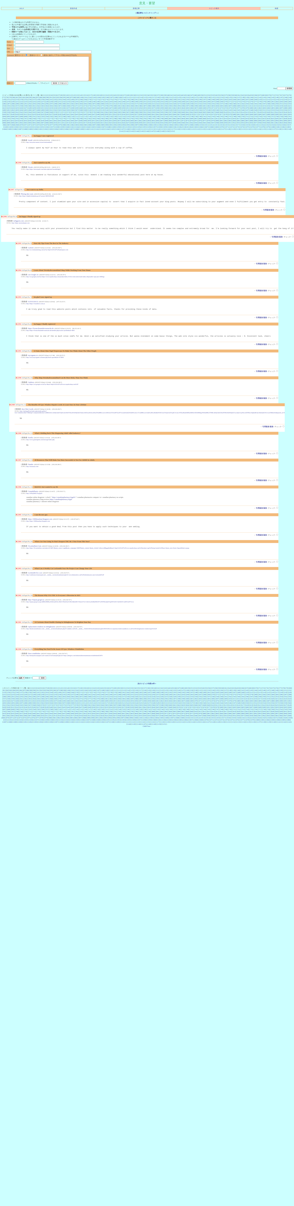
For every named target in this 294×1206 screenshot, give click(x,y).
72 (276, 100)
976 (47, 130)
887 (247, 125)
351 (281, 108)
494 (21, 115)
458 (157, 113)
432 (46, 113)
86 (34, 102)
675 (213, 119)
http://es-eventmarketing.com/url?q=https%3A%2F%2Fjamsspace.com (47, 256)
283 (281, 106)
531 (179, 115)
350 (277, 108)
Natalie (30, 474)
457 (153, 113)
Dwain (30, 172)
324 (166, 108)
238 (89, 106)
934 (157, 127)
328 (183, 108)
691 (281, 119)
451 (128, 113)
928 (132, 127)
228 (46, 106)
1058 (160, 132)
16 (87, 100)
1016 (232, 130)
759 (281, 121)
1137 (274, 134)
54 (215, 100)
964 (285, 127)
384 (132, 111)
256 (166, 106)
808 (200, 123)
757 (272, 121)
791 (128, 123)
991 (111, 130)
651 (111, 119)
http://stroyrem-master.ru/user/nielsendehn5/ (39, 147)
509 (85, 115)
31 (138, 100)
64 (249, 100)
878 (209, 125)
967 (9, 130)
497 (34, 115)
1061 (175, 132)
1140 (289, 134)
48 (195, 100)
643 (76, 119)
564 (30, 117)
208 (251, 104)
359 (25, 111)
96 (68, 102)
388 (149, 111)
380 (115, 111)
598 (174, 117)
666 (174, 119)
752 (251, 121)
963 (281, 127)
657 (136, 119)
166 (72, 104)
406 (226, 111)
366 (55, 111)
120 (166, 102)
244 (115, 106)
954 (242, 127)
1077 (257, 132)
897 (289, 125)
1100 (87, 134)
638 (55, 119)
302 (72, 108)
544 (234, 115)
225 (34, 106)
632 (29, 119)
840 (46, 125)
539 (213, 115)
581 (102, 117)
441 (85, 113)
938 (174, 127)
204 (234, 104)
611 (230, 117)
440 (81, 113)
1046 (98, 132)
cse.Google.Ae (33, 281)
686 (260, 119)
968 (13, 130)
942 (191, 127)
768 (30, 123)
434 (55, 113)
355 (8, 111)
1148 (157, 136)
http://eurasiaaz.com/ (32, 476)
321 (153, 108)
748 (234, 121)
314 (123, 108)
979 (60, 130)
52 (209, 100)
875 (196, 125)
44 (182, 100)
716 (98, 121)
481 (255, 113)
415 (264, 111)
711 (76, 121)
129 (204, 102)
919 (93, 127)
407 (230, 111)
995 (128, 130)
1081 (278, 132)
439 (76, 113)
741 (204, 121)
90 (47, 102)
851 (93, 125)
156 (30, 104)
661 (153, 119)
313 (119, 108)
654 (123, 119)
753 (255, 121)
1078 (263, 132)
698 (21, 121)
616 (251, 117)
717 (102, 121)
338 (225, 108)
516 (115, 115)
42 (175, 100)
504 (64, 115)
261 (187, 106)
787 (111, 123)
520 (132, 115)
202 (226, 104)
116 (149, 102)
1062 (180, 132)
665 (170, 119)
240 (98, 106)
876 (200, 125)
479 (247, 113)
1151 (172, 136)
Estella (30, 447)
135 (230, 102)
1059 (165, 132)
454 (140, 113)
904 (30, 127)
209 (255, 104)
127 (196, 102)
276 (251, 106)
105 (103, 102)
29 (131, 100)
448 (115, 113)
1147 (152, 136)
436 (64, 113)
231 (59, 106)
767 (25, 123)
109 (120, 102)
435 (59, 113)
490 (4, 115)
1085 (10, 134)
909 (51, 127)
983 (77, 130)
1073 (237, 132)
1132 (248, 134)
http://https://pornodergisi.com (20, 229)
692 (285, 119)
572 (64, 117)
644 (81, 119)
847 (76, 125)
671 (196, 119)
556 (285, 115)
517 (119, 115)
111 (128, 102)
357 (17, 111)
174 (106, 104)
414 (260, 111)
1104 (107, 134)
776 (64, 123)
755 (264, 121)
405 (221, 111)
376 (98, 111)
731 (162, 121)
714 (89, 121)
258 (174, 106)
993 (119, 130)
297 (51, 108)
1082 (283, 132)
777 (68, 123)
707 (59, 121)
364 (47, 111)
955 (247, 127)
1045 (93, 132)
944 (200, 127)
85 (30, 102)
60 (236, 100)
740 (200, 121)
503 (59, 115)
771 (42, 123)
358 (21, 111)
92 (54, 102)
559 (8, 117)
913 (68, 127)
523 (144, 115)
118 (158, 102)
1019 (247, 130)
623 (281, 117)
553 (272, 115)
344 (251, 108)
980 (64, 130)
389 (153, 111)
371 (76, 111)
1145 (142, 136)
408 (234, 111)
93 (58, 102)
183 (145, 104)
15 (84, 100)
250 (140, 106)
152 (13, 104)
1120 (188, 134)
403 (213, 111)
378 (106, 111)
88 (41, 102)
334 (208, 108)
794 (140, 123)
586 (123, 117)
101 (86, 102)
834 (21, 125)
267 (213, 106)
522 (140, 115)
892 (268, 125)
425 (17, 113)
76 (290, 100)
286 (4, 108)
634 (38, 119)
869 (170, 125)
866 (157, 125)
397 (187, 111)
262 (191, 106)
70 (270, 100)
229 (51, 106)
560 (13, 117)
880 (217, 125)
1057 (154, 132)
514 (106, 115)
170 (89, 104)
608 (217, 117)
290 (21, 108)
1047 (103, 132)
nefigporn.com (18, 227)
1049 (113, 132)
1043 (83, 132)
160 (47, 104)
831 (8, 125)
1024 (273, 130)
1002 (160, 130)
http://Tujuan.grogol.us (36, 611)
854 (106, 125)
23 (111, 100)
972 (30, 130)
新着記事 (136, 8)
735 (179, 121)
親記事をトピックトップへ (147, 13)
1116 (167, 134)
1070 (221, 132)
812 (217, 123)
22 (107, 100)
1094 (56, 134)
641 (68, 119)
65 (253, 100)
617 (255, 117)
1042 (77, 132)
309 (102, 108)
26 (121, 100)
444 (98, 113)
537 (204, 115)
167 (76, 104)
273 (238, 106)
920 (98, 127)
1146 (147, 136)
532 (183, 115)
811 (213, 123)
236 (81, 106)
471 (213, 113)
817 (238, 123)
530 (174, 115)
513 (102, 115)
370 (72, 111)
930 (140, 127)
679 (230, 119)
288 (13, 108)
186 (157, 104)
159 (42, 104)
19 (97, 100)
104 (99, 102)
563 (25, 117)
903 (25, 127)
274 (242, 106)
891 (264, 125)
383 (128, 111)
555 (281, 115)
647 (93, 119)
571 (59, 117)
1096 (66, 134)
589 (136, 117)
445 (102, 113)
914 (72, 127)
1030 (16, 132)
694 (4, 121)
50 (202, 100)
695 (8, 121)
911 (59, 127)
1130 (238, 134)
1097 (71, 134)
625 (289, 117)
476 (234, 113)
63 (246, 100)
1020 (253, 130)
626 (4, 119)
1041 (72, 132)
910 (55, 127)
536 (200, 115)
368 (64, 111)
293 (34, 108)
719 (110, 121)
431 (42, 113)
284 (285, 106)
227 (42, 106)
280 (268, 106)
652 (115, 119)
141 (255, 102)
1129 (233, 134)
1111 (142, 134)
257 (170, 106)
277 (255, 106)
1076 (252, 132)
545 (238, 115)
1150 (167, 136)
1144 (137, 136)
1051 (124, 132)
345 (255, 108)
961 (272, 127)
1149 (162, 136)
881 (221, 125)
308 (98, 108)
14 (80, 100)
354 (4, 111)
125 (187, 102)
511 (93, 115)
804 (183, 123)
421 (289, 111)
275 (247, 106)
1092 (46, 134)
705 (51, 121)
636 (46, 119)
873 (187, 125)
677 (221, 119)
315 (127, 108)
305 (85, 108)
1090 (35, 134)
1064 (191, 132)
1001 (155, 130)
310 (106, 108)
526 (157, 115)
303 (76, 108)
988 (98, 130)
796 (149, 123)
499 (42, 115)
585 (119, 117)
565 (34, 117)
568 (47, 117)
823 (264, 123)
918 (89, 127)
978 (56, 130)
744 (217, 121)
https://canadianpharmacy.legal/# (63, 507)
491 (8, 115)
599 (179, 117)
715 (93, 121)
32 (141, 100)
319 (144, 108)
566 (38, 117)
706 (55, 121)
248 (132, 106)
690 (277, 119)
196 (200, 104)
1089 (30, 134)
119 (162, 102)
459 (162, 113)
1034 (36, 132)
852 (98, 125)
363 (42, 111)
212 (268, 104)
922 (106, 127)
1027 (289, 130)
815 (230, 123)
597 (170, 117)
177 (119, 104)
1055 (144, 132)
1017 (237, 130)
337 (221, 108)
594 (157, 117)
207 (247, 104)
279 (264, 106)
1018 (242, 130)
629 (17, 119)
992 (115, 130)
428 (29, 113)
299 (59, 108)
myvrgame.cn (33, 363)
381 (119, 111)
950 (225, 127)
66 (256, 100)
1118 (177, 134)
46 (188, 100)
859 (128, 125)
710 (72, 121)
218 (4, 106)
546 (242, 115)
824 (268, 123)
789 (119, 123)
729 (153, 121)
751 (247, 121)
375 (93, 111)
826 (277, 123)
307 (93, 108)
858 (123, 125)
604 (200, 117)
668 (183, 119)
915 (76, 127)
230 (55, 106)
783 (93, 123)
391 (162, 111)
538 (208, 115)
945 (204, 127)
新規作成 (73, 8)
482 (260, 113)
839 (42, 125)
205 (238, 104)
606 (209, 117)
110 (124, 102)
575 (76, 117)
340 (234, 108)
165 (68, 104)
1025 (278, 130)
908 (47, 127)
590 (140, 117)
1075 (247, 132)
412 (251, 111)
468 (200, 113)
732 (166, 121)
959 (264, 127)
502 (55, 115)
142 (260, 102)
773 (51, 123)
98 (75, 102)
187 (162, 104)
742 (208, 121)
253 (153, 106)
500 (47, 115)
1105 (112, 134)
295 (42, 108)
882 (226, 125)
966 (4, 130)
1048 (108, 132)
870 (174, 125)
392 (166, 111)
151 (8, 104)
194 (191, 104)
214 (277, 104)
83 (24, 102)
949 (221, 127)
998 (141, 130)
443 (93, 113)
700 (30, 121)
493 (17, 115)
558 (4, 117)
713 (85, 121)
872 (183, 125)
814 (225, 123)
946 (208, 127)
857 (119, 125)
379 (111, 111)
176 (115, 104)
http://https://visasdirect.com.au (35, 311)
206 (243, 104)
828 (285, 123)
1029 (11, 132)
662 (157, 119)
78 (7, 102)
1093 (51, 134)
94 (61, 102)
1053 (134, 132)
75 (286, 100)
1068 (211, 132)
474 (226, 113)
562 (21, 117)
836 (29, 125)
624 (285, 117)
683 (247, 119)
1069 (216, 132)
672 (200, 119)
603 (196, 117)
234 (72, 106)
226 (38, 106)
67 (259, 100)
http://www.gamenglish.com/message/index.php (40, 448)
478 (242, 113)
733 (170, 121)
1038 (57, 132)
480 (251, 113)
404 (217, 111)
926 (123, 127)
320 (149, 108)
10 (67, 100)
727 (144, 121)
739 (196, 121)
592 (149, 117)
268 (217, 106)
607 (213, 117)
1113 (152, 134)
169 (85, 104)
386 (140, 111)
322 (157, 108)
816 (234, 123)
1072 (232, 132)
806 (191, 123)
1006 (181, 130)
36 (155, 100)
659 (144, 119)
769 (34, 123)
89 (44, 102)
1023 (268, 130)
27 (124, 100)
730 (157, 121)
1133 (254, 134)
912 (64, 127)
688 (268, 119)
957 (255, 127)
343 (247, 108)
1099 (82, 134)
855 (111, 125)
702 (38, 121)
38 (161, 100)
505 (68, 115)
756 (268, 121)
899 (8, 127)
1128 (228, 134)
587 (128, 117)
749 (238, 121)
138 (243, 102)
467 (196, 113)
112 (132, 102)
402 (209, 111)
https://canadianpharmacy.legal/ (61, 509)
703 (42, 121)
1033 (31, 132)
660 (149, 119)
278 (260, 106)
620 (268, 117)
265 (204, 106)
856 (115, 125)
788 (115, 123)
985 (85, 130)
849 (85, 125)
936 (166, 127)
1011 (206, 130)
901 (17, 127)
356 (13, 111)
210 (260, 104)
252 (149, 106)
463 (179, 113)
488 (285, 113)
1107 (122, 134)
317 (136, 108)
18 (94, 100)
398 (191, 111)
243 (111, 106)
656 (132, 119)
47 (192, 100)
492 (13, 115)
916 (81, 127)
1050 (118, 132)
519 (127, 115)
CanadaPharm (33, 501)
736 (183, 121)
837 (34, 125)
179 (128, 104)
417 (272, 111)
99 (78, 102)
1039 (62, 132)
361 (34, 111)
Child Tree (146, 738)
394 (174, 111)
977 (51, 130)
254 (157, 106)
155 (25, 104)
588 (132, 117)
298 (55, 108)
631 (25, 119)
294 (38, 108)
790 (123, 123)
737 (187, 121)
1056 (149, 132)
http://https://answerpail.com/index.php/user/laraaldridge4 (43, 174)
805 (187, 123)
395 (179, 111)
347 (264, 108)
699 (25, 121)
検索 (276, 8)
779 (76, 123)
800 (166, 123)
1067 (206, 132)
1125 (213, 134)
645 (85, 119)
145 (273, 102)
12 (74, 100)
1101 (92, 134)
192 (183, 104)
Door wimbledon (34, 665)
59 (232, 100)
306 (89, 108)
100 (82, 102)
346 (260, 108)
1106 (117, 134)
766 (21, 123)
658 (140, 119)
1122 (198, 134)
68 (263, 100)
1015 (227, 130)
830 (4, 125)
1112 (147, 134)
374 (89, 111)
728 (149, 121)
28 (128, 100)
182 (140, 104)
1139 (284, 134)
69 (266, 100)
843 (59, 125)
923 (110, 127)
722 (123, 121)
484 (268, 113)
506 (72, 115)
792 (132, 123)
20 (101, 100)
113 (137, 102)
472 (217, 113)
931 (144, 127)
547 (247, 115)
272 (234, 106)
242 (106, 106)
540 (217, 115)
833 (17, 125)
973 (34, 130)
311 (111, 108)
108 (116, 102)
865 (153, 125)
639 (59, 119)
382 (123, 111)
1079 (268, 132)
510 (89, 115)
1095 (61, 134)
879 (213, 125)
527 (162, 115)
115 (145, 102)
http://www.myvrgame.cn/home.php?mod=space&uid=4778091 (45, 365)
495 (25, 115)
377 (102, 111)
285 (289, 106)
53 (212, 100)
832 (13, 125)
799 (162, 123)
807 (196, 123)
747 (230, 121)
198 (209, 104)
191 (179, 104)
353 (289, 108)
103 (94, 102)
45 (185, 100)
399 (196, 111)
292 (30, 108)
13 (77, 100)
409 (238, 111)
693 (289, 119)
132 (217, 102)
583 (111, 117)
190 (174, 104)
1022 (263, 130)
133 (221, 102)
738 (191, 121)
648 (98, 119)
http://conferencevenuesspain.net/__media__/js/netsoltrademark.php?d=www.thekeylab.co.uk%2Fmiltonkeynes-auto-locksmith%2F (65, 585)
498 (38, 115)
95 (64, 102)
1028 (5, 132)
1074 (242, 132)
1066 (201, 132)
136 (234, 102)
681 (238, 119)
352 (285, 108)
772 (47, 123)
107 (111, 102)
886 (242, 125)
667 (179, 119)
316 (132, 108)
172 (98, 104)
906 (38, 127)
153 (17, 104)
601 (187, 117)
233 (68, 106)
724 (132, 121)
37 (158, 100)
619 (264, 117)
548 (251, 115)
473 (221, 113)
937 (170, 127)
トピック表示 (214, 8)
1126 (218, 134)
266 (209, 106)
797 (153, 123)
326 (174, 108)
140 (251, 102)
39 (165, 100)
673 (204, 119)
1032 (26, 132)
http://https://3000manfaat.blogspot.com (38, 531)
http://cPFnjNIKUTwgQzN (34, 503)
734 (174, 121)
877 (204, 125)
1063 (185, 132)
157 (34, 104)
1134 (259, 134)
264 (200, 106)
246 (123, 106)
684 (251, 119)
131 (213, 102)
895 (281, 125)
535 (196, 115)
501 (51, 115)
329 (187, 108)
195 (196, 104)
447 (111, 113)
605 (204, 117)
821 (255, 123)
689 (272, 119)
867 (162, 125)
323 (162, 108)
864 (149, 125)
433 (51, 113)
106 (107, 102)
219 (8, 106)
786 (106, 123)
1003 (165, 130)
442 (89, 113)
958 (260, 127)
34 (148, 100)
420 (285, 111)
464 (183, 113)
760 (285, 121)
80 (14, 102)
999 (145, 130)
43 (178, 100)
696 (13, 121)
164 (64, 104)
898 (4, 127)
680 (234, 119)
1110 (137, 134)
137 (238, 102)
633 (34, 119)
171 (93, 104)
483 (264, 113)
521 (136, 115)
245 (119, 106)
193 (187, 104)
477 (238, 113)
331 (196, 108)
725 (136, 121)
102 (90, 102)
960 (268, 127)
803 (179, 123)
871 (179, 125)
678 (226, 119)
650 (106, 119)
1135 (264, 134)
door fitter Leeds (27, 418)
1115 (162, 134)
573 (68, 117)
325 (170, 108)
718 (106, 121)
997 (137, 130)
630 (21, 119)
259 (179, 106)
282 (277, 106)
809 (204, 123)
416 (268, 111)
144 (268, 102)
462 (174, 113)
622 (277, 117)
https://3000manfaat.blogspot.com (40, 529)
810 (209, 123)
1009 (196, 130)
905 (34, 127)
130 (209, 102)
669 (187, 119)
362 (38, 111)
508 (81, 115)
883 (230, 125)
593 (153, 117)
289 (17, 108)
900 (13, 127)
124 (183, 102)
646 (89, 119)
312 (115, 108)
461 (170, 113)
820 (251, 123)
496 (30, 115)
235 (76, 106)
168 (81, 104)
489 (289, 113)
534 (191, 115)
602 (191, 117)
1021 (258, 130)
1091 (40, 134)
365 (51, 111)
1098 (77, 134)
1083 (288, 132)
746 (225, 121)
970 (21, 130)
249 (136, 106)
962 (277, 127)
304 (81, 108)
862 (140, 125)
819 (247, 123)
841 (51, 125)
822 (260, 123)
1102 (97, 134)
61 (239, 100)
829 (289, 123)
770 (38, 123)
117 (153, 102)
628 (13, 119)
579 (93, 117)
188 (166, 104)
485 (272, 113)
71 (273, 100)
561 (17, 117)
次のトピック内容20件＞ (147, 696)
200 (217, 104)
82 (20, 102)
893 (272, 125)
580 (98, 117)
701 (34, 121)
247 (128, 106)
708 (64, 121)
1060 (170, 132)
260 (183, 106)
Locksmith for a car (35, 583)
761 (289, 121)
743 (213, 121)
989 (102, 130)
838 (38, 125)
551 (264, 115)
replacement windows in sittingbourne (41, 638)
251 (144, 106)
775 (59, 123)
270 (226, 106)
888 (251, 125)
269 (221, 106)
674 (209, 119)
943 (196, 127)
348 (268, 108)
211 (264, 104)
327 (179, 108)
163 (59, 104)
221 (17, 106)
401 (204, 111)
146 (277, 102)
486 (277, 113)
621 (272, 117)
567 (42, 117)
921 (102, 127)
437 (68, 113)
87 (37, 102)
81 (17, 102)
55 (219, 100)
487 (281, 113)
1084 (4, 134)
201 (221, 104)
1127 (223, 134)
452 (132, 113)
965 (289, 127)
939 (179, 127)
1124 (208, 134)
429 (34, 113)
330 (191, 108)
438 (72, 113)
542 (225, 115)
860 (132, 125)
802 (174, 123)
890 (260, 125)
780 (81, 123)
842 (55, 125)
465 (187, 113)
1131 (243, 134)
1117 (172, 134)
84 (27, 102)
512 (98, 115)
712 (81, 121)
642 (72, 119)
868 (166, 125)
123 (179, 102)
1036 (47, 132)
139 (247, 102)
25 (117, 100)
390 (157, 111)
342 (242, 108)
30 (134, 100)
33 (144, 100)
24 (114, 100)
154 (21, 104)
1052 (129, 132)
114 (141, 102)
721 (119, 121)
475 (230, 113)
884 (234, 125)
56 (222, 100)
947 (213, 127)
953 (238, 127)
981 (68, 130)
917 (85, 127)
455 (144, 113)
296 (47, 108)
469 (204, 113)
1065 (196, 132)
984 (81, 130)
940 (183, 127)
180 (132, 104)
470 (209, 113)
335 (213, 108)
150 (4, 104)
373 (85, 111)
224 (29, 106)
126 (192, 102)
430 (38, 113)
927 (127, 127)
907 (42, 127)
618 (260, 117)
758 (277, 121)
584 (115, 117)
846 (72, 125)
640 (64, 119)
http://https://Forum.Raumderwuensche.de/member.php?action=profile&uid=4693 (50, 338)
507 (76, 115)
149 (290, 102)
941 (187, 127)
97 (71, 102)
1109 (132, 134)
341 (238, 108)
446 (106, 113)
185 (153, 104)
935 (162, 127)
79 (10, 102)
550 (260, 115)
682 (242, 119)
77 (3, 102)
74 (283, 100)
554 (277, 115)
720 (115, 121)
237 (85, 106)
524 (149, 115)
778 (72, 123)
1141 (121, 136)
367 (59, 111)
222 (21, 106)
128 (200, 102)
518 (123, 115)
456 (149, 113)
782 (89, 123)
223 (25, 106)
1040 (67, 132)
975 (43, 130)
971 (26, 130)
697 (17, 121)
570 (55, 117)
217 (289, 104)
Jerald (30, 145)
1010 (201, 130)
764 (13, 123)
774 (55, 123)
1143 (131, 136)
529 (170, 115)
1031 (21, 132)
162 (55, 104)
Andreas (31, 391)
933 (153, 127)
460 (166, 113)
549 (255, 115)
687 (264, 119)
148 (285, 102)
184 (149, 104)
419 (281, 111)
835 (25, 125)
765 (17, 123)
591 (145, 117)
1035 (41, 132)
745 (221, 121)
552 (268, 115)
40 (168, 100)
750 (242, 121)
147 (281, 102)
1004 (170, 130)
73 (280, 100)
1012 (211, 130)
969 (17, 130)
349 (272, 108)
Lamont (30, 254)
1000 (150, 130)
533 (187, 115)
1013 (217, 130)
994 (124, 130)
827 (281, 123)
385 (136, 111)
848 (81, 125)
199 (213, 104)
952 (234, 127)
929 (136, 127)
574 (72, 117)
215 (281, 104)
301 (68, 108)
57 (226, 100)
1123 (203, 134)
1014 (222, 130)
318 (140, 108)
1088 (25, 134)
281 (272, 106)
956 (251, 127)
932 (149, 127)
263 (196, 106)
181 (136, 104)
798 (157, 123)
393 (170, 111)
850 (89, 125)
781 (85, 123)
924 (115, 127)
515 (110, 115)
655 (128, 119)
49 (199, 100)
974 (39, 130)
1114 (157, 134)
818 (242, 123)
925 (119, 127)
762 (4, 123)
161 (51, 104)
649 (102, 119)
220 (13, 106)
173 (102, 104)
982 (73, 130)
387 (145, 111)
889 (255, 125)
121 (170, 102)
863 (144, 125)
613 (238, 117)
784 (98, 123)
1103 (102, 134)
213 (272, 104)
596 (166, 117)
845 (68, 125)
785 (102, 123)
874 (191, 125)
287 (8, 108)
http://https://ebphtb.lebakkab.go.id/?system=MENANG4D (36, 201)
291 (25, 108)
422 (4, 113)
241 (102, 106)
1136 (269, 134)
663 (162, 119)
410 (243, 111)
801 (170, 123)
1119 (182, 134)
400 (200, 111)
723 (127, 121)
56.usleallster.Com (34, 556)
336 (217, 108)
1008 (191, 130)
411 (247, 111)
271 (230, 106)
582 (106, 117)
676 (217, 119)
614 (242, 117)
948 (217, 127)
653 (119, 119)
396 (183, 111)
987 (94, 130)
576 (81, 117)
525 (153, 115)
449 (119, 113)
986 (90, 130)
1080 (273, 132)
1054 (139, 132)
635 (42, 119)
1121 (193, 134)
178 (123, 104)
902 (21, 127)
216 (285, 104)
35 (151, 100)
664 (166, 119)
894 (277, 125)
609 (221, 117)
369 (68, 111)
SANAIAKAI (33, 309)
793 (136, 123)
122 (175, 102)
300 (64, 108)
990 (107, 130)
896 (285, 125)
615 (247, 117)
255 (162, 106)
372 (81, 111)
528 (166, 115)
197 (204, 104)
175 (111, 104)
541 (221, 115)
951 (230, 127)
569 (51, 117)
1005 (176, 130)
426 (21, 113)
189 (170, 104)
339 (230, 108)
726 (140, 121)
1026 (284, 130)
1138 (279, 134)
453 (136, 113)
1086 (15, 134)
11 (70, 100)
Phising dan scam (27, 199)
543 (230, 115)
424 (13, 113)
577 (85, 117)
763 (8, 123)
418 (277, 111)
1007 (186, 130)
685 (255, 119)
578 (89, 117)
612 (234, 117)
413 (255, 111)
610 (226, 117)
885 (238, 125)
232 (64, 106)
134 (226, 102)
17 (91, 100)
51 (205, 100)
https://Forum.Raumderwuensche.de (41, 336)
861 (136, 125)
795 (145, 123)
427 (25, 113)
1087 (20, 134)
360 (30, 111)
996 (132, 130)
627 (8, 119)
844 (64, 125)
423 (8, 113)
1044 (88, 132)
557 (289, 115)
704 (47, 121)
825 (272, 123)
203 (230, 104)
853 (102, 125)
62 (242, 100)
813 (221, 123)
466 (191, 113)
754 (260, 121)
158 (38, 104)
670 (191, 119)
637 (51, 119)
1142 (126, 136)
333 (204, 108)
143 (264, 102)
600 (183, 117)
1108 (127, 134)
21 (104, 100)
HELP (21, 8)
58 (229, 100)
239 (93, 106)
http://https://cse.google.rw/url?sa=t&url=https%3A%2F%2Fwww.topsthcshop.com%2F (52, 392)
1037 (52, 132)
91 (51, 102)
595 (162, 117)
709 (68, 121)
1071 (227, 132)
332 (200, 108)
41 (172, 100)
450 (123, 113)
